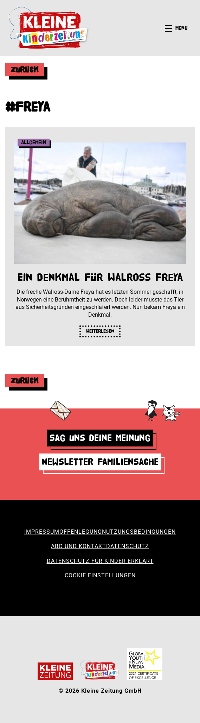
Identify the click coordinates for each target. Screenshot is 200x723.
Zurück (25, 69)
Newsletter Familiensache (100, 462)
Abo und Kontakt (78, 546)
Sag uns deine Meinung (100, 438)
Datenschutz (127, 546)
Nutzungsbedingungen (139, 531)
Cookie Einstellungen (100, 575)
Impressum (41, 531)
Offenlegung (80, 531)
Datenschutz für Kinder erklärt (100, 561)
